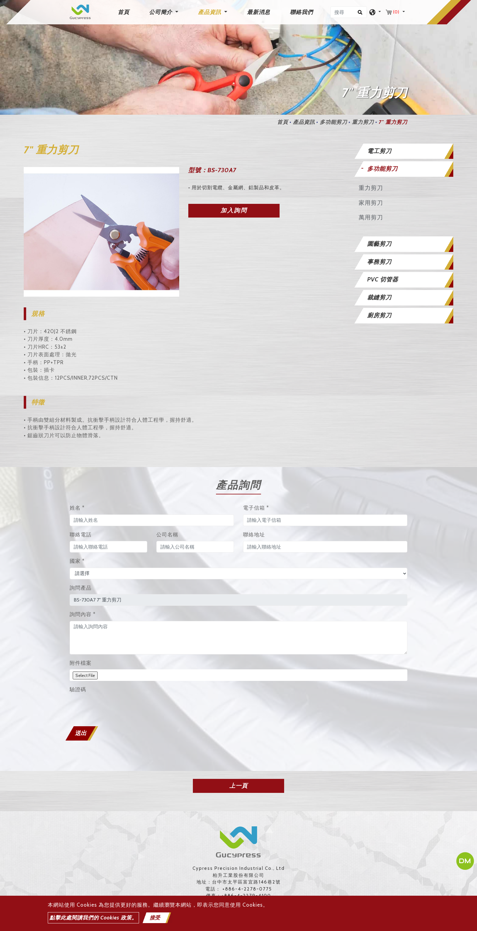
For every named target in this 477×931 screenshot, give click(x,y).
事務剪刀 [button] (379, 261)
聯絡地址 (254, 535)
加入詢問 (234, 210)
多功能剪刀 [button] (382, 168)
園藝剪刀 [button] (379, 243)
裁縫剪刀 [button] (379, 297)
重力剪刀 (363, 122)
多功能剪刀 (333, 122)
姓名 (77, 508)
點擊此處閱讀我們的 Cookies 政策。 (93, 918)
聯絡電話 (81, 535)
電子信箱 (256, 508)
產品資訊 (304, 122)
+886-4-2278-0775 (247, 889)
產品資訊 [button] (210, 12)
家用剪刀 (371, 202)
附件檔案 (81, 663)
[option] (101, 232)
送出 (80, 733)
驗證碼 (78, 689)
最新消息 (258, 12)
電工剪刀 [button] (379, 151)
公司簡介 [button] (161, 12)
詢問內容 (83, 614)
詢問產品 (81, 588)
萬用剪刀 (371, 217)
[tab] (403, 151)
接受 (155, 918)
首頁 (125, 12)
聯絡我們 (301, 12)
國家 (77, 561)
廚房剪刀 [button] (379, 315)
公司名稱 (167, 535)
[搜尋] (348, 12)
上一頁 (238, 785)
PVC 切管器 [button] (382, 279)
